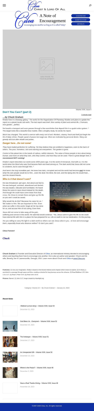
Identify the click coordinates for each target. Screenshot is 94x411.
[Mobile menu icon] (4, 5)
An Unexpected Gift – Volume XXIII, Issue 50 (36, 352)
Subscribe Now (81, 16)
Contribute (80, 24)
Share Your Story (80, 20)
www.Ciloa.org (79, 258)
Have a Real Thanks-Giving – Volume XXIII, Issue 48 (39, 383)
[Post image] (10, 310)
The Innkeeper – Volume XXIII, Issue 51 (34, 337)
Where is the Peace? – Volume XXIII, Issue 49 (36, 368)
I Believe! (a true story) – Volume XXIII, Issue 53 (37, 306)
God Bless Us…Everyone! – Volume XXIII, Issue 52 (38, 321)
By (48, 288)
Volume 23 (36, 288)
